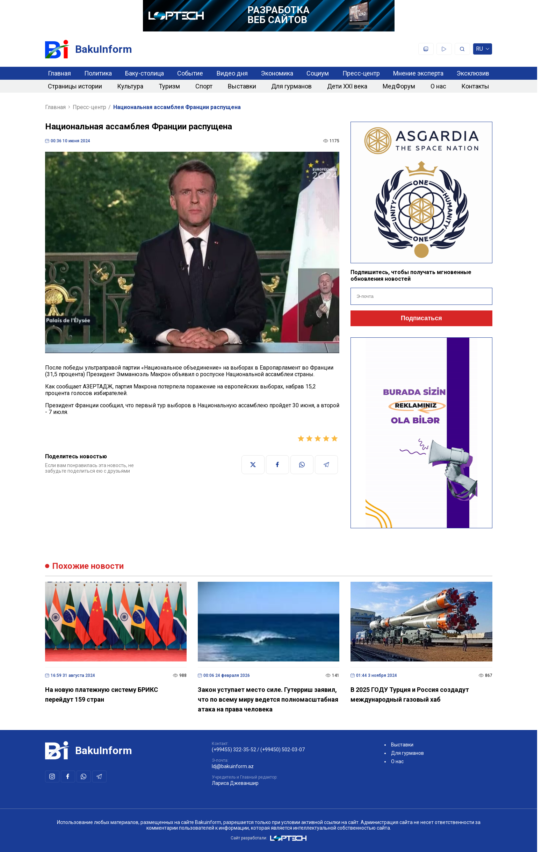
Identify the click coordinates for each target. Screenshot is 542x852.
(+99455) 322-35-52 (234, 749)
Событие (190, 73)
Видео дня (232, 73)
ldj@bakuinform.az (233, 766)
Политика (98, 73)
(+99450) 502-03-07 (282, 749)
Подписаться (421, 318)
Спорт (203, 86)
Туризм (169, 86)
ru (482, 50)
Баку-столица (144, 73)
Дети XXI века (347, 86)
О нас (438, 86)
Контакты (475, 86)
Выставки (242, 86)
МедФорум (399, 86)
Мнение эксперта (418, 73)
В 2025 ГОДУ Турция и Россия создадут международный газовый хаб (410, 694)
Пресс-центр (361, 73)
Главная (59, 73)
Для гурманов (291, 86)
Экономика (277, 73)
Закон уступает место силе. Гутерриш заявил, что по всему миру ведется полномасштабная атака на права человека (268, 699)
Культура (130, 86)
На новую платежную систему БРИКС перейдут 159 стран (101, 694)
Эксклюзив (473, 73)
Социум (317, 73)
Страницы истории (75, 86)
